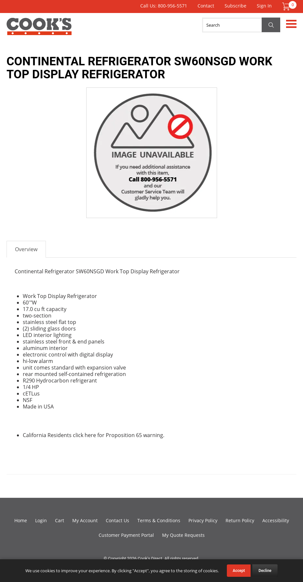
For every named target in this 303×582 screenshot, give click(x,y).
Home (20, 520)
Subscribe (235, 6)
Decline (264, 570)
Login (41, 520)
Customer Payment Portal (126, 535)
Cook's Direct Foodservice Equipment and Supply (39, 30)
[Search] (241, 25)
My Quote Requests (183, 535)
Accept (239, 570)
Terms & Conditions (158, 520)
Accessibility (275, 520)
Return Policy (240, 520)
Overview (26, 249)
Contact (206, 6)
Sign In (264, 6)
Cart (59, 520)
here (90, 435)
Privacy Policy (202, 520)
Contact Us (117, 520)
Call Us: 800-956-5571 (163, 6)
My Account (85, 520)
